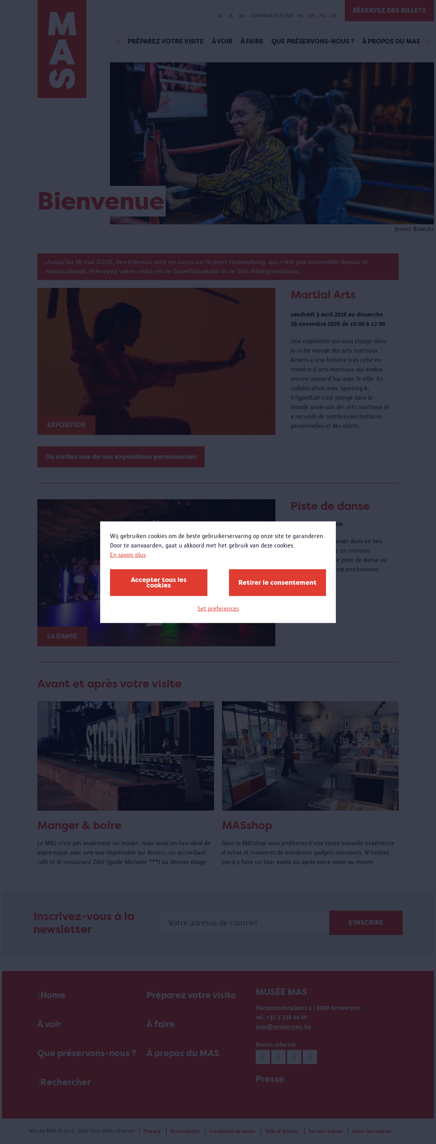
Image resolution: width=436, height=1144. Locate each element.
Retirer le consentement (277, 582)
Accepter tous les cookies (159, 582)
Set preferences (218, 608)
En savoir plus (128, 554)
